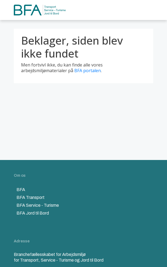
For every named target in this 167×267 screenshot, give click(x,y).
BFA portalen (87, 71)
